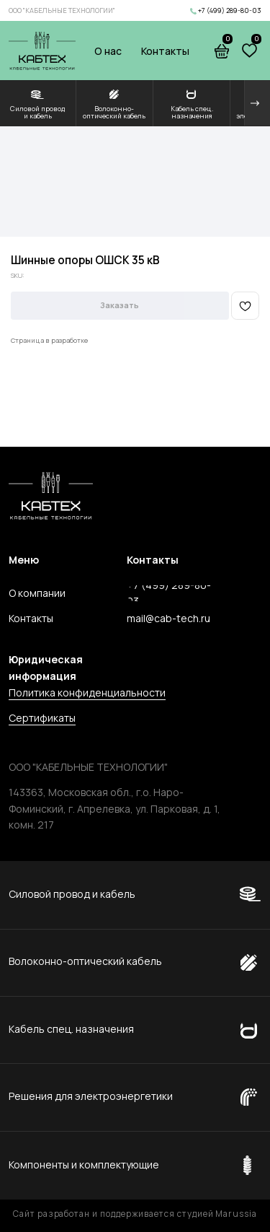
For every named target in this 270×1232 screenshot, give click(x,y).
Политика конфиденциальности (87, 692)
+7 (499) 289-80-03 (229, 10)
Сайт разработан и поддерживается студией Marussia (135, 1214)
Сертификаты (42, 718)
